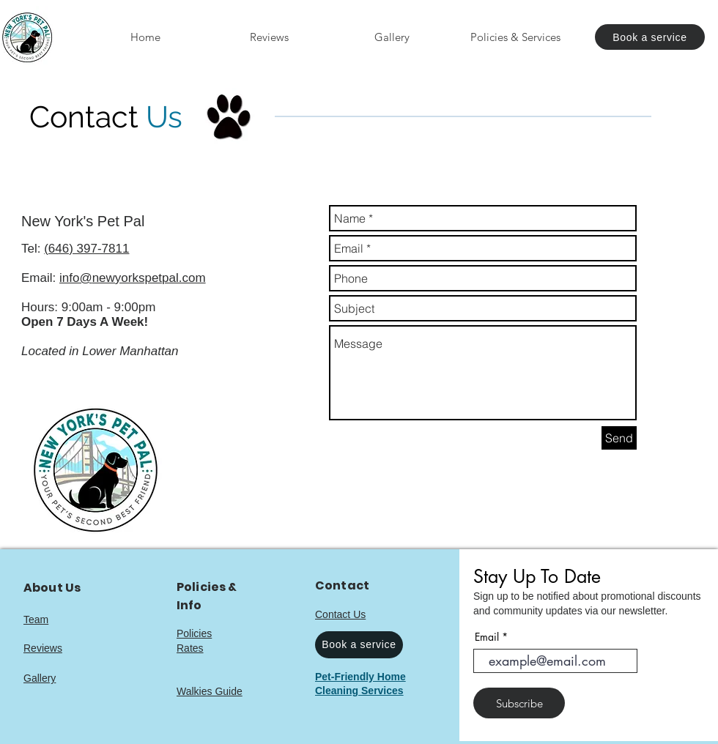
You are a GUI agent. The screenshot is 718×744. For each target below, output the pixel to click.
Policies (194, 633)
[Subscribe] (519, 703)
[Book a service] (650, 37)
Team (35, 619)
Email (487, 637)
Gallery (39, 678)
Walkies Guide (210, 691)
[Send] (619, 438)
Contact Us (340, 614)
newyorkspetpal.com (149, 278)
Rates (190, 648)
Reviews (42, 648)
